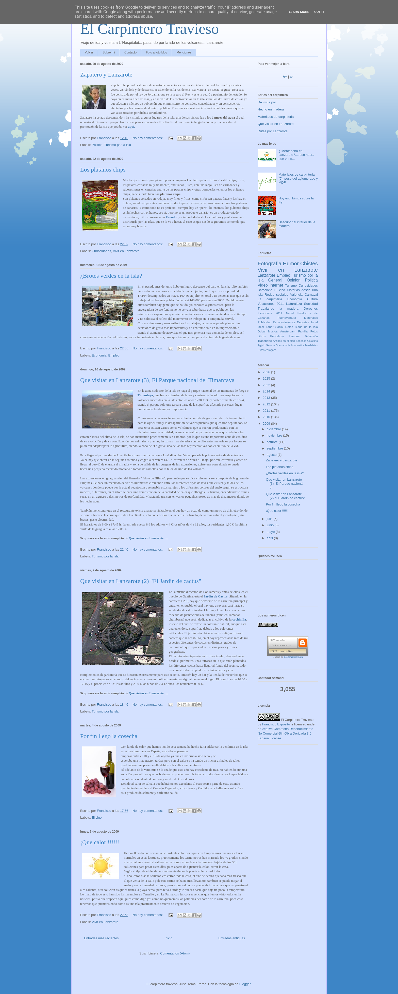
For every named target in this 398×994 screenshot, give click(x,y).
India (288, 345)
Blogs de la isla (306, 326)
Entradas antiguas (231, 938)
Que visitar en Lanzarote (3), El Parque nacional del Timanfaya (157, 380)
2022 (267, 385)
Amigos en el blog (284, 341)
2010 (267, 417)
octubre (273, 442)
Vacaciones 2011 (271, 304)
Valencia (296, 294)
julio (270, 519)
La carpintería (270, 299)
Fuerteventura (287, 317)
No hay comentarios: (148, 138)
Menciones (183, 52)
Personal (294, 336)
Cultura (312, 299)
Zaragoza (270, 350)
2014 (267, 391)
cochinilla (239, 619)
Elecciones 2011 (270, 313)
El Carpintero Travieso (149, 28)
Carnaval (311, 294)
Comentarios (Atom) (175, 953)
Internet (276, 285)
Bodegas (301, 341)
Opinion (294, 280)
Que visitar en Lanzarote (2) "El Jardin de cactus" (140, 581)
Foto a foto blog (156, 52)
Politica (97, 145)
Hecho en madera (271, 109)
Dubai (262, 331)
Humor (290, 263)
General (275, 280)
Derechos (311, 308)
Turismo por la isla (117, 145)
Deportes (303, 322)
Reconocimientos (284, 322)
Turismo (291, 285)
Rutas (261, 350)
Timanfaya (145, 395)
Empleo (114, 355)
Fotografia (269, 263)
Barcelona (265, 290)
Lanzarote (266, 275)
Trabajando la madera (278, 308)
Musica (272, 331)
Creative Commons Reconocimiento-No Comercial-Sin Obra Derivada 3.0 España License (286, 733)
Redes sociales (276, 294)
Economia (99, 355)
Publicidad (264, 322)
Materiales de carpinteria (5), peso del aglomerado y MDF (298, 178)
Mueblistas (311, 345)
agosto (272, 455)
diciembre (274, 429)
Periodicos (277, 336)
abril (270, 538)
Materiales (311, 317)
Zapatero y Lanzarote (106, 74)
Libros (262, 336)
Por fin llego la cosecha (108, 736)
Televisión (311, 336)
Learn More (299, 12)
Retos (289, 326)
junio (271, 525)
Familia (303, 331)
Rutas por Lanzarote (273, 131)
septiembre (275, 448)
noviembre (275, 435)
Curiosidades (101, 251)
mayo (271, 532)
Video (263, 285)
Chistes (309, 263)
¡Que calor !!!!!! (100, 842)
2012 (267, 404)
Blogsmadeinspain (293, 656)
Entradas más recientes (101, 938)
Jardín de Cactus (216, 596)
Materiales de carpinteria (276, 117)
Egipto (261, 345)
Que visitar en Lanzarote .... (148, 538)
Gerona (270, 345)
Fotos (314, 331)
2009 (267, 423)
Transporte (265, 340)
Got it (319, 12)
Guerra (280, 345)
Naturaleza (294, 304)
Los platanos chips (103, 169)
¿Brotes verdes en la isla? (111, 275)
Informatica (297, 345)
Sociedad (311, 304)
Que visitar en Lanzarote (276, 124)
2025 (267, 378)
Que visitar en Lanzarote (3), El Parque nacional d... (284, 483)
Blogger (245, 984)
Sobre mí (109, 52)
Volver (89, 52)
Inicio (168, 938)
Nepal (290, 313)
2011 (267, 410)
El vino (97, 817)
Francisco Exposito (276, 724)
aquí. (131, 126)
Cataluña (312, 341)
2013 (267, 398)
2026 (267, 372)
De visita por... (268, 102)
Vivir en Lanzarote (126, 251)
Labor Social (275, 326)
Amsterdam (287, 331)
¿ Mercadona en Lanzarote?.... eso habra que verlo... (296, 155)
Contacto (130, 52)
